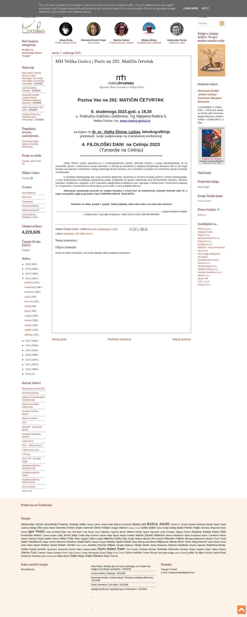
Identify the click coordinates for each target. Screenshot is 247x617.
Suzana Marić (90, 549)
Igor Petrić (37, 531)
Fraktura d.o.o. (205, 241)
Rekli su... (203, 215)
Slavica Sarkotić (197, 545)
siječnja (29, 334)
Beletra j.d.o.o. (205, 229)
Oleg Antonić (200, 541)
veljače (28, 330)
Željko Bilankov (94, 555)
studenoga (30, 287)
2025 (28, 269)
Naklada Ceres (205, 232)
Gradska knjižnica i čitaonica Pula (31, 466)
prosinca (29, 282)
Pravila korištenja (30, 206)
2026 (28, 264)
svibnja (28, 315)
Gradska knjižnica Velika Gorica (30, 480)
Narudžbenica (29, 192)
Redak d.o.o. (204, 275)
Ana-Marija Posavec (56, 524)
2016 (28, 369)
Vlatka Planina (218, 549)
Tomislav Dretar (188, 549)
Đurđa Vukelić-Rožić (216, 552)
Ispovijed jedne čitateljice (149, 42)
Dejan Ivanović (85, 527)
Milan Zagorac (82, 538)
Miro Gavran (158, 538)
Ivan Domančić (75, 532)
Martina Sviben (37, 538)
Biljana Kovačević (123, 524)
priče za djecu (197, 552)
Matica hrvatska (29, 418)
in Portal (26, 454)
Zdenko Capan (46, 552)
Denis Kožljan (102, 527)
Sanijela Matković (125, 545)
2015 (28, 374)
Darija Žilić (36, 527)
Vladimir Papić (203, 549)
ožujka (28, 325)
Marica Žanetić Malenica (151, 535)
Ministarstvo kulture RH (33, 388)
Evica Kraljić (163, 528)
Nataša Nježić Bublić (119, 541)
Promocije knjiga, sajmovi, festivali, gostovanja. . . (30, 144)
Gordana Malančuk (211, 528)
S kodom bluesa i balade (121, 42)
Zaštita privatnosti (30, 210)
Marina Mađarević (175, 535)
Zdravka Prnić (61, 552)
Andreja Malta (78, 524)
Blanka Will (140, 524)
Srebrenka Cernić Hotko (70, 549)
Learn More (190, 8)
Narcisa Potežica (66, 541)
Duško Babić (149, 527)
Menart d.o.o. (204, 263)
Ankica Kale (107, 524)
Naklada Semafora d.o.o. (210, 272)
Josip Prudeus (167, 532)
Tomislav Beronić (148, 549)
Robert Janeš (49, 545)
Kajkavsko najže (177, 42)
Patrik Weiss (214, 542)
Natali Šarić (84, 541)
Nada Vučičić (49, 542)
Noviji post (59, 339)
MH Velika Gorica (83, 233)
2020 (28, 350)
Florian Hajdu (192, 527)
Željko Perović (111, 556)
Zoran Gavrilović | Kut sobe (104, 584)
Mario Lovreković (211, 535)
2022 (28, 340)
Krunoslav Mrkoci (32, 535)
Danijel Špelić (213, 524)
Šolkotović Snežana (31, 556)
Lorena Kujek (50, 535)
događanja (68, 233)
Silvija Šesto (142, 545)
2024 (28, 273)
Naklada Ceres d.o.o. (208, 269)
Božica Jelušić (159, 524)
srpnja (28, 306)
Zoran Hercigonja (91, 552)
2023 (28, 278)
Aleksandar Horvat (32, 524)
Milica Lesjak (97, 538)
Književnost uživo (30, 450)
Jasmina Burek (119, 532)
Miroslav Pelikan (175, 538)
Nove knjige (203, 187)
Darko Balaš (49, 528)
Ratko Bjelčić (34, 545)
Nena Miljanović (159, 541)
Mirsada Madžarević (195, 538)
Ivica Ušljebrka (103, 532)
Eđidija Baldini (177, 528)
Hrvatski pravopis (30, 393)
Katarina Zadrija (202, 531)
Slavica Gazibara (178, 545)
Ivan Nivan (89, 532)
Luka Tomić (64, 535)
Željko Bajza (77, 555)
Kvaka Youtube (204, 201)
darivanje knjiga (166, 552)
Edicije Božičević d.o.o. (209, 238)
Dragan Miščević (119, 528)
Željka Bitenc (63, 556)
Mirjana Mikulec (143, 538)
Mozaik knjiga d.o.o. (207, 266)
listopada (29, 292)
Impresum (27, 197)
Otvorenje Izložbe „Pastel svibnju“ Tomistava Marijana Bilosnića (31, 99)
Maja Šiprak (113, 535)
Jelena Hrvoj (135, 531)
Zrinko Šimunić (151, 552)
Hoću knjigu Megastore (209, 253)
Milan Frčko (67, 538)
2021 (28, 345)
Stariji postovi (181, 339)
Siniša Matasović (159, 545)
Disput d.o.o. (204, 235)
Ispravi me (27, 491)
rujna (27, 296)
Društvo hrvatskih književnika (30, 405)
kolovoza (29, 301)
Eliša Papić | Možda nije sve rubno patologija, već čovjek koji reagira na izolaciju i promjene (33, 78)
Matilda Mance (52, 538)
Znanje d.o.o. (204, 284)
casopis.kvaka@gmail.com (181, 572)
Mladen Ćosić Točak (216, 538)
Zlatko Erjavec (75, 553)
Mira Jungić (129, 538)
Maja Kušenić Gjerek (96, 535)
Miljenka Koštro (113, 538)
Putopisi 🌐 (27, 178)
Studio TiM (203, 278)
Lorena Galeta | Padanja (29, 89)
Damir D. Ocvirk (179, 524)
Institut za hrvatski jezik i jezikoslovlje (33, 398)
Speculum (52, 549)
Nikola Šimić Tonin (180, 541)
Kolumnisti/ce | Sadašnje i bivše (30, 215)
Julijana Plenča (184, 532)
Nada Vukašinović (32, 541)
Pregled (26, 250)
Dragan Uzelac (134, 528)
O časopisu (27, 201)
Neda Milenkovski (141, 542)
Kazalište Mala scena (208, 260)
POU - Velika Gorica (32, 445)
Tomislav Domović (168, 549)
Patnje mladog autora (65, 42)
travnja (28, 320)
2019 (28, 355)
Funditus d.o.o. (205, 244)
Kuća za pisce (29, 486)
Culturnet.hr (27, 441)
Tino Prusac (132, 549)
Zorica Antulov (134, 552)
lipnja (27, 311)
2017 (28, 364)
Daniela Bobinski (197, 524)
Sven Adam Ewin (112, 549)
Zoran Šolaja (106, 552)
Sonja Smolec (38, 549)
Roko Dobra (82, 545)
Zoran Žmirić (119, 553)
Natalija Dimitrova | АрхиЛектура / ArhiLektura (31, 117)
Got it (205, 8)
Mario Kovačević (193, 535)
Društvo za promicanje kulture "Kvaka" (32, 52)
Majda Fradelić (128, 535)
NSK (24, 422)
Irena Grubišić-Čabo (56, 532)
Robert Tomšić (67, 545)
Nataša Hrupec (99, 542)
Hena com (203, 250)
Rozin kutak (93, 42)
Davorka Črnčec (66, 527)
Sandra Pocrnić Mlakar (102, 545)
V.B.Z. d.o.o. (204, 281)
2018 (28, 359)
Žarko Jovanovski (49, 556)
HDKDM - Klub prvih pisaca (211, 247)
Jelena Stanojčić (151, 532)
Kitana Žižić (219, 531)
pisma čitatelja (181, 553)
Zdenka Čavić (29, 552)
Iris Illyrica (203, 257)
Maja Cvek (78, 535)
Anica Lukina (94, 524)
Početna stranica (119, 339)
